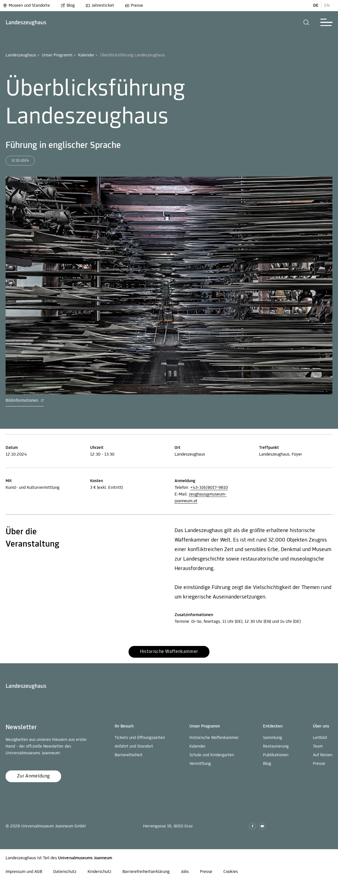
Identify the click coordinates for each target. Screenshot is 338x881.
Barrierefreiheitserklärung (146, 872)
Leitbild (320, 738)
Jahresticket (100, 5)
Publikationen (275, 755)
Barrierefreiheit (129, 755)
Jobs (185, 872)
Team (318, 746)
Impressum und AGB (24, 872)
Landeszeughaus (21, 55)
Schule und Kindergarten (211, 755)
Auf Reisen (322, 755)
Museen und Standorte (26, 5)
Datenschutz (64, 872)
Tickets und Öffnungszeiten (140, 738)
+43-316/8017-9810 (209, 487)
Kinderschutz (99, 872)
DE (315, 5)
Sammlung (272, 738)
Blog (68, 5)
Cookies (230, 872)
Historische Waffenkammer (214, 738)
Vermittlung (200, 764)
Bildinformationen (25, 400)
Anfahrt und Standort (134, 746)
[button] (306, 22)
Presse (134, 5)
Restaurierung (276, 746)
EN (327, 5)
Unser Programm (57, 55)
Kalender (86, 55)
